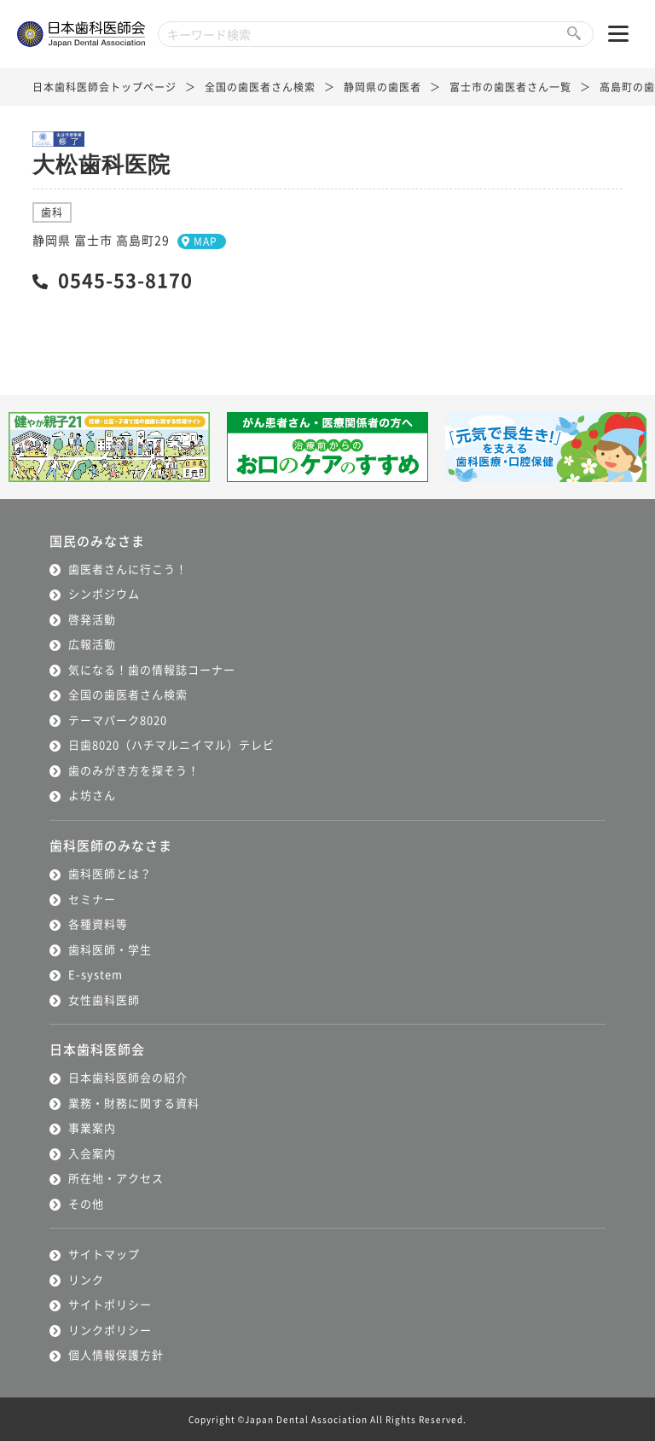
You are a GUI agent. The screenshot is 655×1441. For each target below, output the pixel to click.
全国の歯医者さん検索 (260, 86)
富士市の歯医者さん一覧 (510, 86)
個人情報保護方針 (116, 1354)
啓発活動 (92, 619)
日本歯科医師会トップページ (104, 86)
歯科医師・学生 (110, 949)
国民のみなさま (97, 540)
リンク (86, 1279)
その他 (86, 1203)
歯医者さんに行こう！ (128, 569)
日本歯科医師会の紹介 (128, 1077)
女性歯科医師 (104, 999)
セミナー (92, 899)
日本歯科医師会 (97, 1049)
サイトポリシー (110, 1304)
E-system (95, 974)
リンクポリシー (110, 1330)
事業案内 (92, 1127)
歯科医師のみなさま (110, 845)
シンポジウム (104, 593)
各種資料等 (98, 923)
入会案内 (92, 1153)
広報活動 (92, 644)
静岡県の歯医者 (382, 86)
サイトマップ (104, 1254)
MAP (205, 241)
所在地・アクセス (116, 1178)
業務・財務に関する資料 (134, 1103)
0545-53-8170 (125, 279)
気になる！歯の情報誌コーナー (151, 669)
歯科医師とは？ (110, 873)
